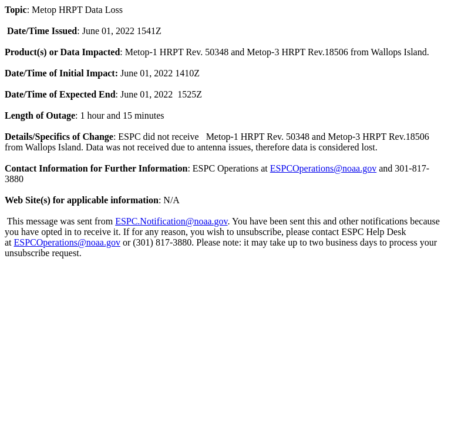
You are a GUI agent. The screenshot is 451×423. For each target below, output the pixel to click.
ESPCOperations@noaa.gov (323, 168)
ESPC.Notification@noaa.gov (171, 221)
